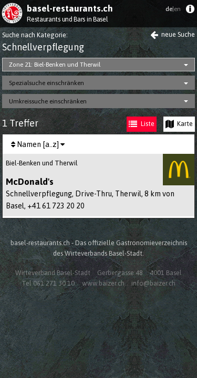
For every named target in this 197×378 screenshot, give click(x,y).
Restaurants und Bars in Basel (67, 19)
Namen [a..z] (38, 144)
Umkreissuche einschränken (48, 101)
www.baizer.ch (103, 283)
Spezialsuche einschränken (46, 83)
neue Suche (172, 34)
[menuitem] (189, 11)
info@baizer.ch (153, 283)
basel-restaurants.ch (70, 8)
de (173, 9)
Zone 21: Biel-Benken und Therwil (54, 64)
